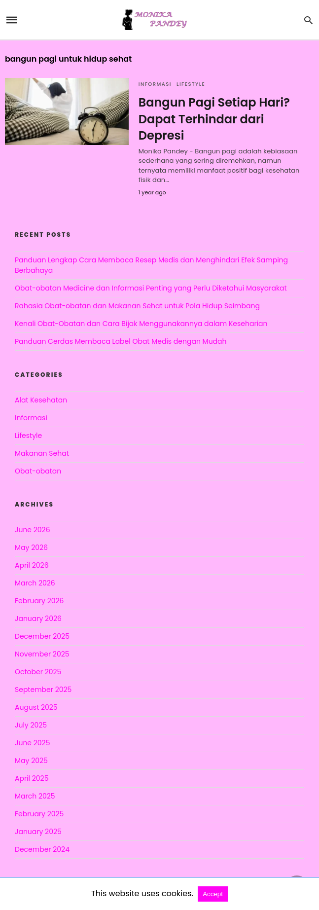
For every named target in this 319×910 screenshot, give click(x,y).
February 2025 (39, 814)
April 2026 (32, 565)
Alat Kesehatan (41, 400)
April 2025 (31, 778)
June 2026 (32, 530)
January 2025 (38, 832)
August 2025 (36, 707)
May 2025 (31, 760)
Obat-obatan (38, 471)
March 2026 (35, 583)
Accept (213, 894)
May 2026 (31, 547)
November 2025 (42, 654)
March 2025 (35, 796)
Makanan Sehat (42, 453)
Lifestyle (191, 84)
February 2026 (39, 601)
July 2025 (31, 725)
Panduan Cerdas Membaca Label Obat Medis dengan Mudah (121, 341)
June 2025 (32, 743)
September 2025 (43, 689)
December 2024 (42, 849)
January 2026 (38, 618)
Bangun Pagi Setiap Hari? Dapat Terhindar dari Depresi (214, 119)
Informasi (155, 84)
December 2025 (42, 636)
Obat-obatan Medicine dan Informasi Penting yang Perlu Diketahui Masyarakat (151, 288)
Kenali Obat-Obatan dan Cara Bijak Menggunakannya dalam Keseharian (141, 323)
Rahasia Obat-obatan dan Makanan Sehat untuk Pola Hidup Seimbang (137, 306)
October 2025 (38, 672)
